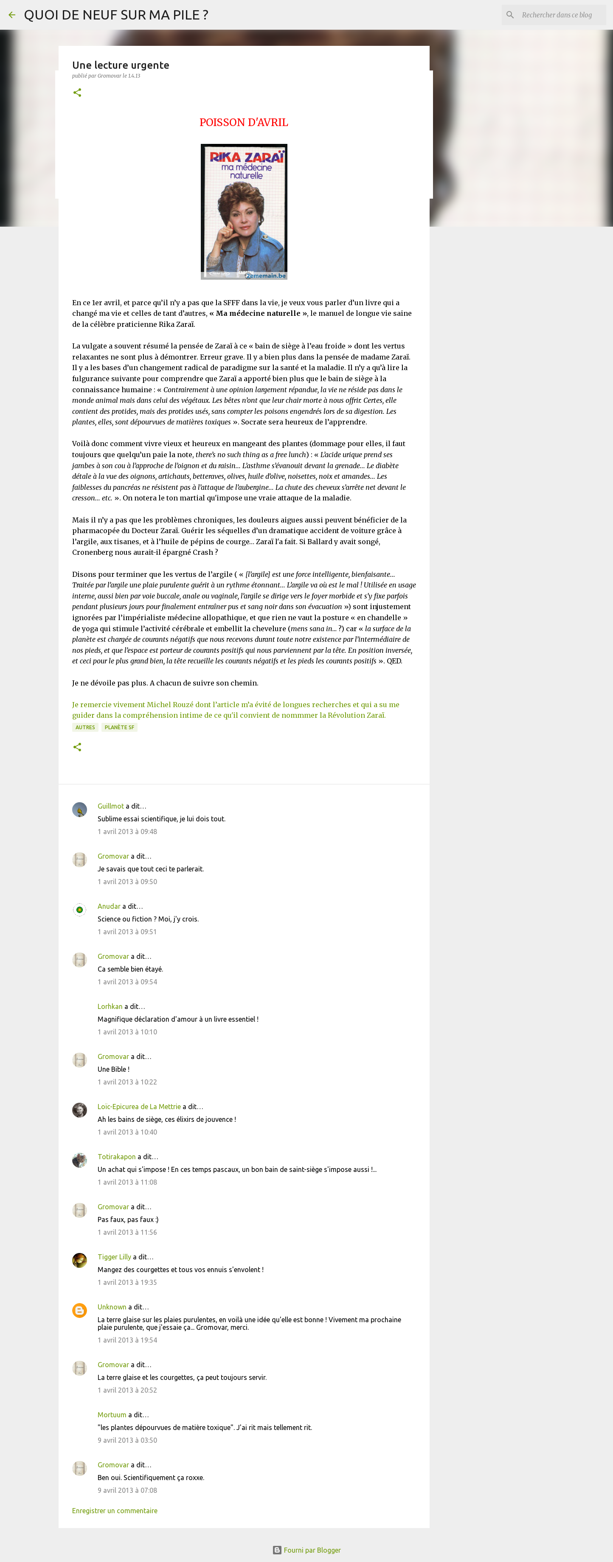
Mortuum (112, 1415)
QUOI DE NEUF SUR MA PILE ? (116, 14)
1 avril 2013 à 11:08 (127, 1182)
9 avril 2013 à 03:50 (127, 1440)
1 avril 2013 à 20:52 (127, 1390)
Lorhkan (110, 1006)
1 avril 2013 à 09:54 (127, 982)
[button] (77, 93)
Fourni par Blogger (306, 1550)
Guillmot (111, 806)
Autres (85, 727)
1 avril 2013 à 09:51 (127, 932)
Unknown (112, 1307)
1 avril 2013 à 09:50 (127, 881)
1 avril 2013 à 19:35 (127, 1282)
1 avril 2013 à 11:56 (127, 1232)
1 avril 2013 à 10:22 (127, 1082)
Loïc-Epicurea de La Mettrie (139, 1106)
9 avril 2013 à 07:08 (127, 1490)
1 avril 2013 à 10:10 (127, 1032)
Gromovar (113, 856)
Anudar (109, 906)
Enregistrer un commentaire (114, 1510)
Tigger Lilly (114, 1257)
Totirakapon (117, 1156)
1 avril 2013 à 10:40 (127, 1132)
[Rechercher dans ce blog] (561, 15)
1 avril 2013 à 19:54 (127, 1340)
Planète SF (119, 727)
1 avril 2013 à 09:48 (127, 831)
